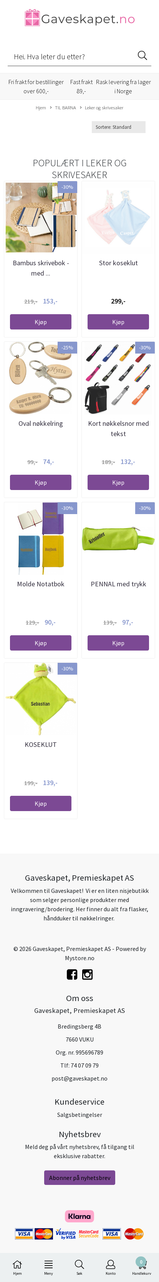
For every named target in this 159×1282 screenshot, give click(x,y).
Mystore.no (79, 958)
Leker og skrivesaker (101, 107)
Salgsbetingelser (79, 1114)
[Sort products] (119, 127)
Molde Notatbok (41, 583)
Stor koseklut (118, 262)
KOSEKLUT (41, 744)
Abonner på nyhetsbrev (79, 1177)
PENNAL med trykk (118, 583)
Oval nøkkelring (40, 423)
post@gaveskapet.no (79, 1078)
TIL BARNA (63, 107)
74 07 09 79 (85, 1065)
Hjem (41, 107)
